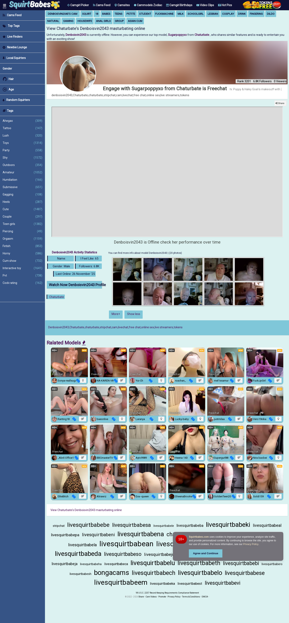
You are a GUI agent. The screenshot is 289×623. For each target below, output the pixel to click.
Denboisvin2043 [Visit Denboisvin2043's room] (76, 34)
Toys (22, 143)
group (119, 21)
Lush (22, 135)
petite (131, 13)
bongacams (111, 573)
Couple (22, 216)
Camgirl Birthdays (179, 5)
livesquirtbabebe (88, 524)
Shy (22, 158)
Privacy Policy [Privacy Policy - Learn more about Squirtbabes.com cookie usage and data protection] (251, 544)
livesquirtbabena (141, 534)
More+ (116, 314)
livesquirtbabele (163, 525)
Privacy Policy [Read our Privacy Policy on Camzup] (174, 597)
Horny (22, 253)
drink (242, 13)
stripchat (59, 526)
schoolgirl (196, 13)
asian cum (135, 21)
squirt (86, 13)
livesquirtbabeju (159, 554)
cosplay (228, 13)
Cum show (22, 261)
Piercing (22, 231)
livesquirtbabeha (91, 564)
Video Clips (205, 5)
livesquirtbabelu (153, 563)
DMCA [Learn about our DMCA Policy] (205, 597)
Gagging (22, 194)
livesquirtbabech (153, 572)
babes (106, 13)
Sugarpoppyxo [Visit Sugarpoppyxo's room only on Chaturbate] (177, 34)
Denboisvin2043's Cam (62, 13)
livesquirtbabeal (267, 525)
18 (96, 13)
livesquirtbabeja (64, 564)
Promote (162, 597)
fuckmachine (164, 13)
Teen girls (22, 224)
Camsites (122, 5)
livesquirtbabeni (98, 534)
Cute (22, 209)
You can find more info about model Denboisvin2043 (138, 253)
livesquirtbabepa (65, 535)
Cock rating (22, 283)
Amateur (22, 172)
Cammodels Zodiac (148, 5)
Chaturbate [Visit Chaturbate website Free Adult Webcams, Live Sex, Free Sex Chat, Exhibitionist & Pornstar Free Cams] (202, 34)
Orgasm (22, 239)
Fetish (22, 246)
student (145, 13)
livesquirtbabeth (199, 563)
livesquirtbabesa (131, 525)
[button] (78, 5)
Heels (22, 202)
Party (22, 150)
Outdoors (22, 165)
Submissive (22, 187)
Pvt (22, 275)
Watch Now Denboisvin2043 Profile (75, 285)
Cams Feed (101, 5)
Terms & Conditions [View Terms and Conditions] (191, 597)
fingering (256, 13)
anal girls (103, 21)
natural (53, 21)
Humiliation (22, 180)
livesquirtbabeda (78, 554)
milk (181, 13)
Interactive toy (22, 268)
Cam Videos (151, 597)
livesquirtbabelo (200, 573)
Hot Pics (225, 5)
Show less (133, 314)
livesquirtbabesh (80, 574)
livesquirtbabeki (228, 524)
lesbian (213, 13)
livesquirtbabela (82, 544)
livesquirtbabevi (222, 583)
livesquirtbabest (190, 583)
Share (141, 597)
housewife (84, 21)
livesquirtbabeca (116, 564)
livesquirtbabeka (162, 583)
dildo (270, 13)
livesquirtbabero (272, 564)
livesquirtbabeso (122, 554)
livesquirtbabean (126, 544)
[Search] (273, 4)
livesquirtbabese (245, 573)
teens (118, 13)
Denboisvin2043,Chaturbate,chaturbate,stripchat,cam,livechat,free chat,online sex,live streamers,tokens (115, 327)
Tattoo (22, 128)
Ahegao (22, 121)
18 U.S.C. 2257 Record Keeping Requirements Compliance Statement (167, 593)
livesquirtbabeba (190, 525)
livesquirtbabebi (241, 563)
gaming (68, 21)
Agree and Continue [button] (205, 553)
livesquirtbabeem (120, 582)
